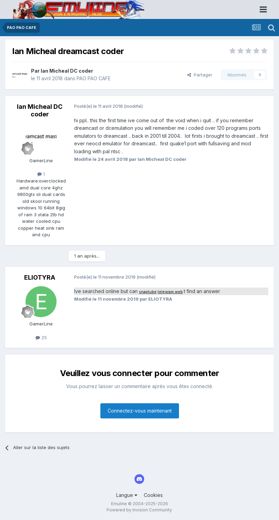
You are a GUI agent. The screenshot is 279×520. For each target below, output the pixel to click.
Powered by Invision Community (139, 509)
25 (41, 337)
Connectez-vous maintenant (140, 411)
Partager (199, 74)
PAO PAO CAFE (94, 78)
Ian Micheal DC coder (67, 71)
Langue (126, 495)
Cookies (153, 495)
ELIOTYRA (39, 277)
